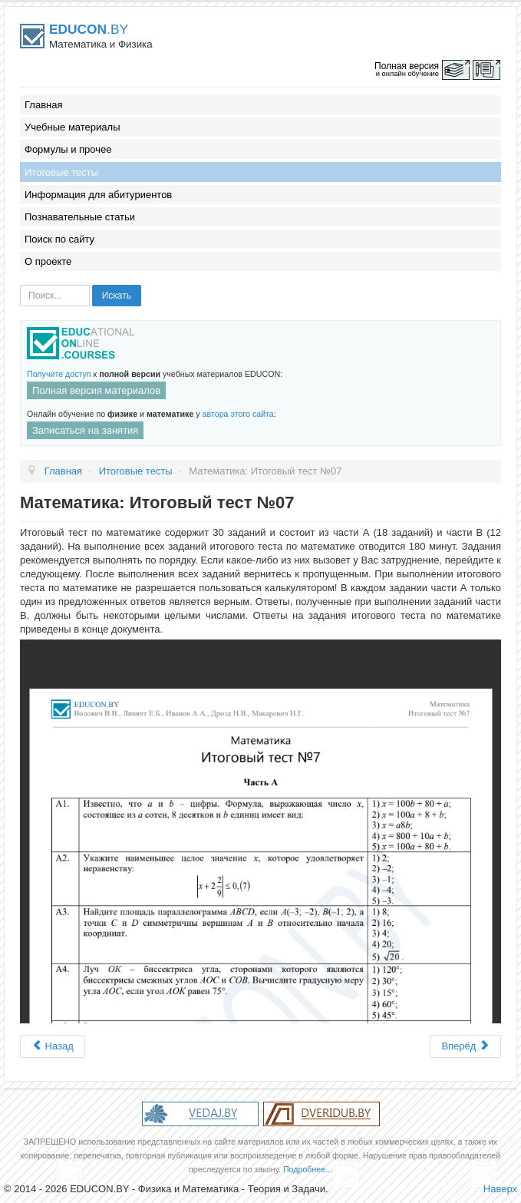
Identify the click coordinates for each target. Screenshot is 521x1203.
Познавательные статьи (80, 217)
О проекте (48, 261)
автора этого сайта (238, 413)
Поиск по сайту (59, 239)
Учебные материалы (72, 127)
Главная (43, 105)
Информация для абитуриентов (98, 194)
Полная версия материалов (96, 390)
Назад (52, 1046)
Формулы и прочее (68, 149)
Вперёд (465, 1046)
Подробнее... (307, 1169)
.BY (88, 29)
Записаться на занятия (85, 430)
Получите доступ (59, 373)
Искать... (20, 285)
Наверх (500, 1189)
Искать (116, 295)
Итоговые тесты (61, 172)
